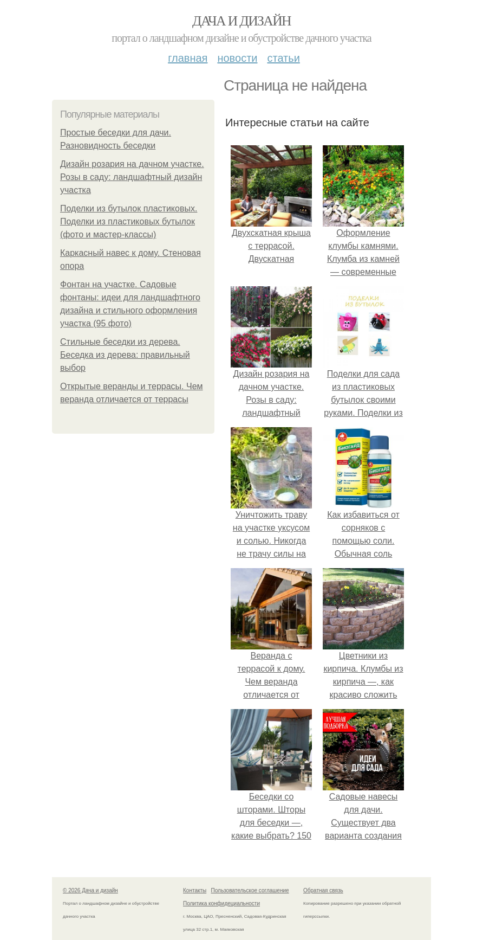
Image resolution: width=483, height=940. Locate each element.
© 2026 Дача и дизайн (90, 890)
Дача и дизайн (241, 21)
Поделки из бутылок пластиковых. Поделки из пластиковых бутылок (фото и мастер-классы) (128, 221)
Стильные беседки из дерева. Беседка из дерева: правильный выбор (125, 354)
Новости (237, 58)
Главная (187, 58)
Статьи (283, 58)
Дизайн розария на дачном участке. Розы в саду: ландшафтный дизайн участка (132, 177)
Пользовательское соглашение (250, 890)
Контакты (194, 890)
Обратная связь (323, 890)
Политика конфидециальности (221, 903)
